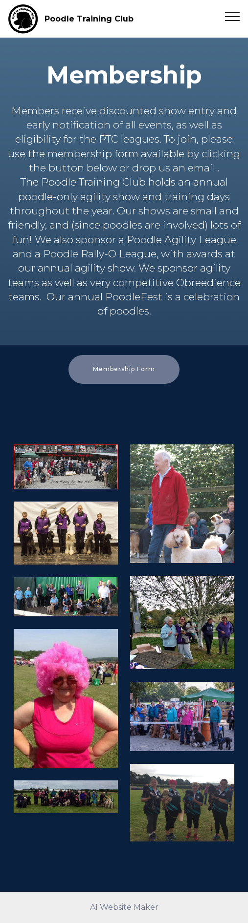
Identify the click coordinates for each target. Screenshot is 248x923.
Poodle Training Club (89, 18)
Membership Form (124, 369)
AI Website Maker (124, 907)
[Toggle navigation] (232, 16)
